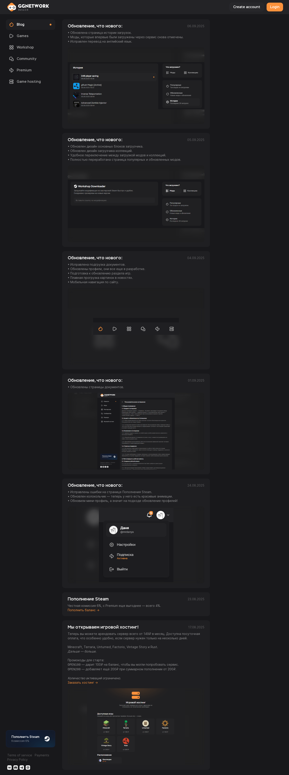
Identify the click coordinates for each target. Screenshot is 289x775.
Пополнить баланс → (83, 610)
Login (275, 7)
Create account (246, 7)
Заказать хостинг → (83, 682)
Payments (42, 755)
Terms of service (19, 755)
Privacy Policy (17, 759)
